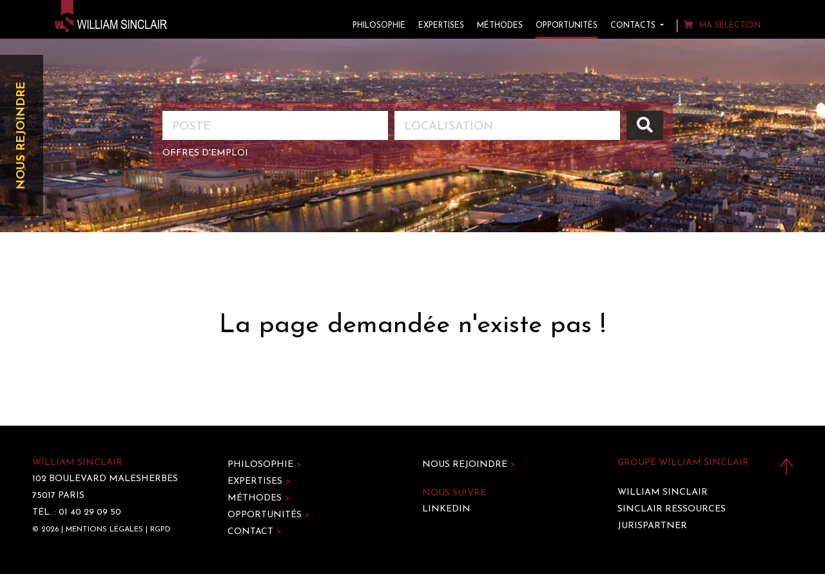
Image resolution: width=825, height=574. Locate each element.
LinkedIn (446, 509)
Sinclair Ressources (671, 509)
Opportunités (566, 26)
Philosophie (379, 26)
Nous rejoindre (21, 136)
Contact (255, 532)
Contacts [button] (634, 26)
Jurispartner (652, 526)
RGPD (160, 529)
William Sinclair (662, 492)
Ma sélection (722, 25)
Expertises (441, 26)
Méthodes (500, 26)
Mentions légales (104, 529)
